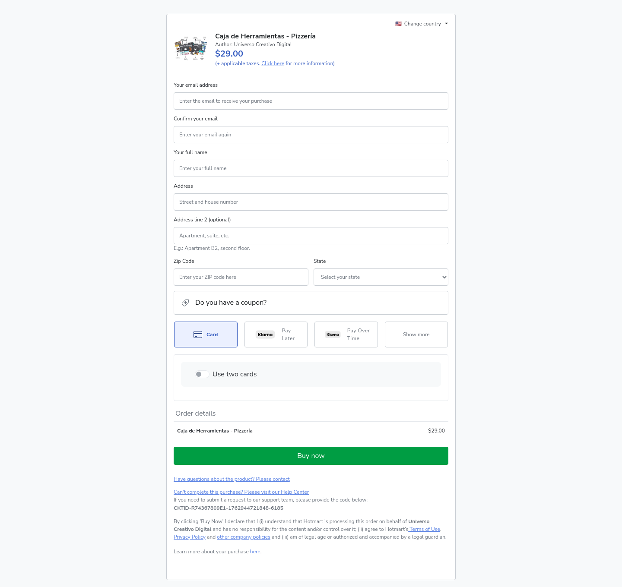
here (255, 551)
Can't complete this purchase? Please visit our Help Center (241, 492)
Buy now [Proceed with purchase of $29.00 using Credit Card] (310, 456)
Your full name (190, 152)
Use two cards (235, 374)
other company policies (243, 536)
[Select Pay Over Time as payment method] (346, 334)
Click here (272, 63)
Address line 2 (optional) (202, 219)
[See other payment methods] (416, 334)
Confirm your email (196, 118)
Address (183, 186)
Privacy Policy (190, 536)
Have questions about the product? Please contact (232, 479)
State (320, 261)
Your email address (196, 85)
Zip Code (184, 261)
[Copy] (228, 508)
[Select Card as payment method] (206, 334)
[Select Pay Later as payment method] (276, 334)
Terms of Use (424, 529)
